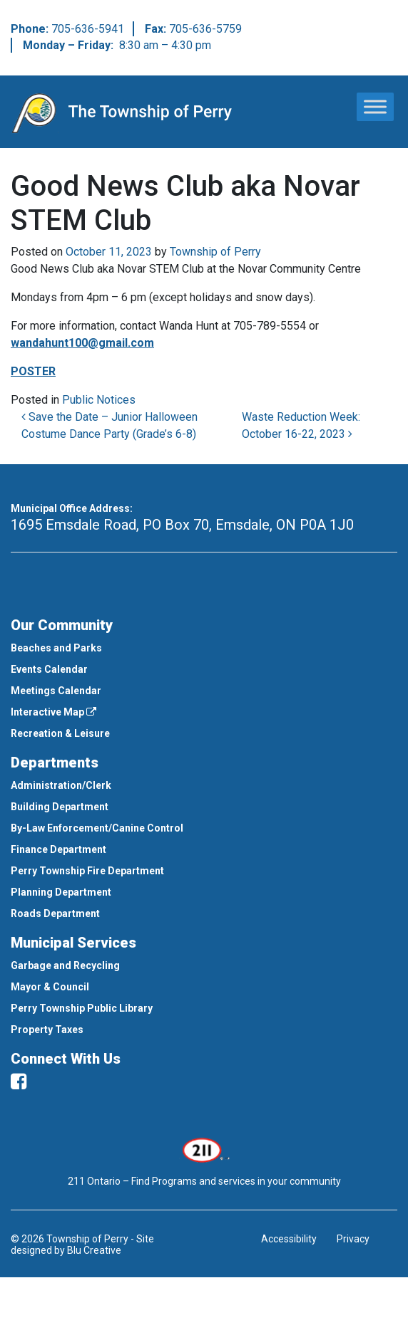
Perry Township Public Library (82, 1008)
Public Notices (99, 400)
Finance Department (58, 849)
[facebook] (18, 1081)
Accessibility (289, 1239)
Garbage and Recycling (65, 965)
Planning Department (61, 892)
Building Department (59, 806)
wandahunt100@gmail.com (82, 343)
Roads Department (55, 913)
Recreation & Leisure (60, 733)
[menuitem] (204, 648)
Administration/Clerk (61, 785)
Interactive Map (53, 712)
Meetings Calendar (56, 690)
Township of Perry (215, 251)
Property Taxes (47, 1029)
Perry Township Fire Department (87, 870)
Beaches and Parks (56, 648)
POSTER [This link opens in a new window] (33, 371)
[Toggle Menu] (375, 106)
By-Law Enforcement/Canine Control (97, 828)
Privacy (353, 1239)
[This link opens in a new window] (204, 1149)
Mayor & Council (50, 986)
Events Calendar (49, 669)
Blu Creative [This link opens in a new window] (94, 1250)
